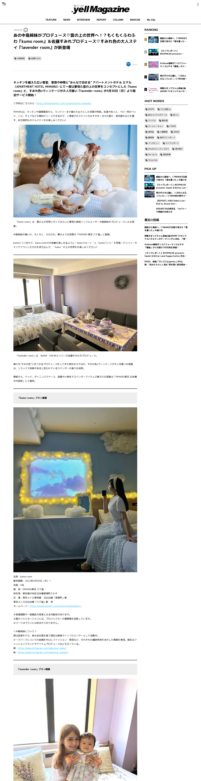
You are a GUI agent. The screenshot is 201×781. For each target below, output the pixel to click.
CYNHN (172, 126)
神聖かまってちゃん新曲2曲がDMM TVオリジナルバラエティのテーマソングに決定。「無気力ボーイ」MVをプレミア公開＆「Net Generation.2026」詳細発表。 (165, 237)
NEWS (66, 20)
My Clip (151, 20)
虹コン (176, 115)
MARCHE (135, 20)
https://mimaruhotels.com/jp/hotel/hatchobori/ (56, 606)
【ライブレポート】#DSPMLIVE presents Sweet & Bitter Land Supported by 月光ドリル (165, 255)
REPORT (101, 20)
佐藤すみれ (36, 58)
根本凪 (151, 132)
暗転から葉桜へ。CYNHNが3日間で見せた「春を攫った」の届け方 (165, 229)
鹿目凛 (165, 120)
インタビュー (154, 143)
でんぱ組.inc (165, 109)
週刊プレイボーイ (167, 137)
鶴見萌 (151, 137)
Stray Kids (153, 160)
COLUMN (118, 20)
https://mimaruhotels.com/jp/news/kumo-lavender (64, 103)
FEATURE (51, 20)
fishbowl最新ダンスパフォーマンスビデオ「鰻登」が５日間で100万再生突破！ (164, 246)
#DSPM (151, 109)
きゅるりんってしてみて (158, 148)
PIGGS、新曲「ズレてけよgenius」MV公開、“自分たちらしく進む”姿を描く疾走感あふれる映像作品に (165, 263)
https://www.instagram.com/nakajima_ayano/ (42, 648)
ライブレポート (172, 143)
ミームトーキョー (155, 126)
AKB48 (176, 132)
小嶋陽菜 (164, 132)
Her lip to (152, 154)
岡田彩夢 (167, 154)
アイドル (152, 120)
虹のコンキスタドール (157, 115)
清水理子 (179, 148)
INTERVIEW (83, 20)
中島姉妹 (21, 58)
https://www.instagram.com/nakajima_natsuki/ (43, 652)
